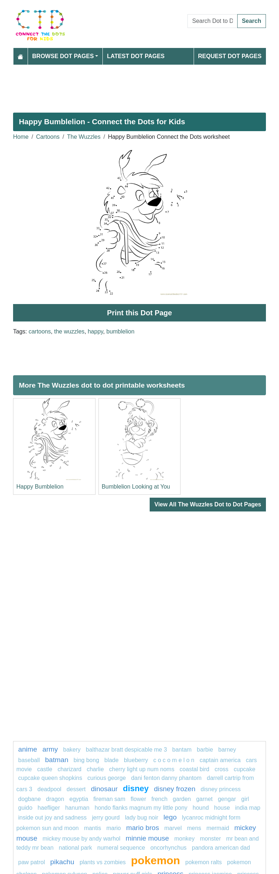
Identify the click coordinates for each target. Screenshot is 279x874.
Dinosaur (104, 789)
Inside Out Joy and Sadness (52, 817)
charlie (95, 769)
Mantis (92, 828)
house (222, 808)
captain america (219, 760)
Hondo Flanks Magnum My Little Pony (141, 808)
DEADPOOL (49, 789)
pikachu (62, 862)
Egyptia (78, 799)
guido (25, 808)
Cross (222, 769)
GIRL (245, 799)
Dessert (75, 789)
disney (136, 788)
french (159, 799)
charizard (69, 769)
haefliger (49, 808)
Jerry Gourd (106, 817)
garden (182, 799)
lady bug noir (141, 817)
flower (138, 799)
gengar (227, 799)
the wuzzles (69, 331)
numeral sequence (121, 848)
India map (247, 808)
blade (111, 760)
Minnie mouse (147, 838)
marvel (173, 828)
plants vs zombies (103, 862)
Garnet (204, 799)
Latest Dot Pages (136, 56)
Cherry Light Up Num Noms (141, 769)
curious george (107, 778)
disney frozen (174, 789)
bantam (181, 749)
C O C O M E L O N (173, 760)
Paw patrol (31, 862)
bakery (72, 749)
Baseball (29, 760)
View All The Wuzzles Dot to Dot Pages (207, 504)
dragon (56, 799)
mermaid (217, 828)
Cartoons (48, 137)
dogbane (29, 799)
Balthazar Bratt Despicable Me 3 (126, 749)
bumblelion (120, 331)
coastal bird (194, 769)
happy (95, 331)
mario (113, 828)
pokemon (155, 860)
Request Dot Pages (230, 56)
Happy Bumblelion (40, 486)
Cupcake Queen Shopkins (50, 778)
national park (75, 848)
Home (21, 137)
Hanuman (77, 808)
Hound (201, 808)
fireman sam (109, 799)
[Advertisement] (139, 86)
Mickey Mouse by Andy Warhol (81, 838)
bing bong (86, 760)
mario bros (142, 827)
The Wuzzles (84, 137)
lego (170, 817)
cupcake (244, 769)
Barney (227, 749)
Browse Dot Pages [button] (63, 56)
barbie (205, 749)
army (50, 749)
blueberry (136, 760)
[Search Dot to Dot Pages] (212, 21)
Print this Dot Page (139, 313)
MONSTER (210, 838)
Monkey (184, 838)
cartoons (40, 331)
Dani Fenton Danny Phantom (166, 778)
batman (56, 760)
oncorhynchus (168, 848)
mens (194, 828)
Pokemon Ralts (203, 862)
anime (27, 749)
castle (44, 769)
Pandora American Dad (221, 848)
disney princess (220, 789)
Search (251, 21)
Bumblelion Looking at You (136, 486)
